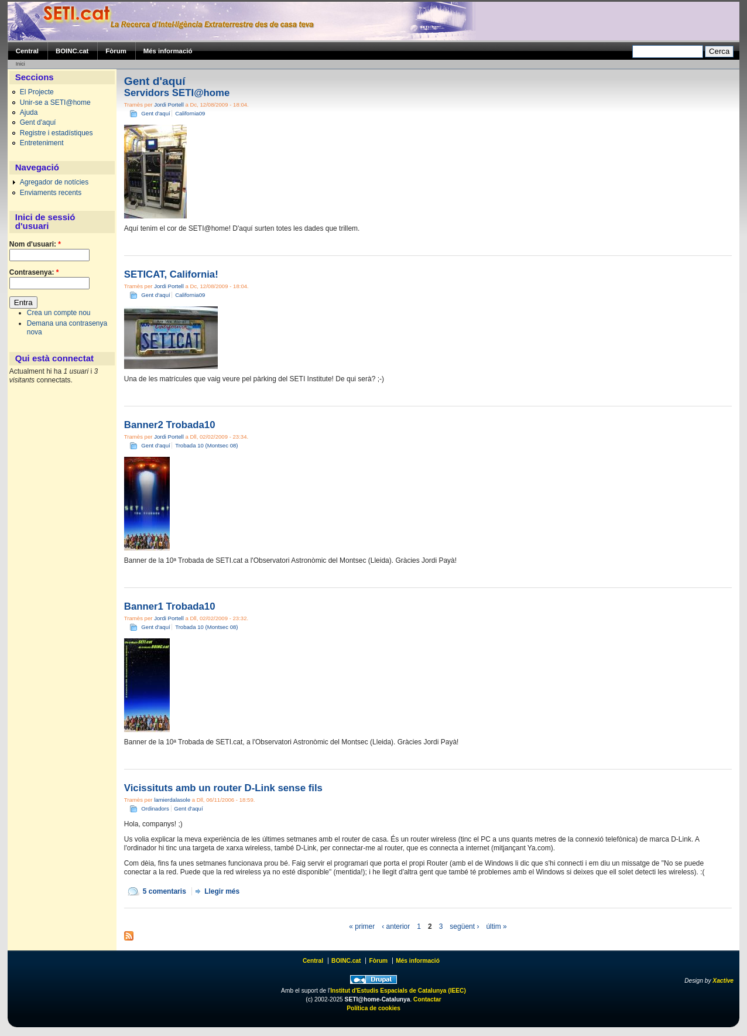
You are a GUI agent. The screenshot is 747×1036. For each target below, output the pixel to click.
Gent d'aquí (38, 122)
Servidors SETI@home (177, 92)
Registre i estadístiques (56, 133)
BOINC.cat (72, 50)
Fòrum (115, 50)
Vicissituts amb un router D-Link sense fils (223, 788)
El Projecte (37, 92)
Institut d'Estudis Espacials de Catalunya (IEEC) (398, 990)
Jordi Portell (169, 104)
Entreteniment (42, 143)
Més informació (168, 50)
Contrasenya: (34, 272)
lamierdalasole (172, 799)
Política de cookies (373, 1008)
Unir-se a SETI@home (55, 102)
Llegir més (221, 891)
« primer (362, 926)
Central (27, 50)
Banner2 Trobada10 (169, 424)
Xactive (723, 980)
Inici (20, 64)
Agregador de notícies (54, 182)
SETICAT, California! (171, 274)
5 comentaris (164, 891)
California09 (190, 113)
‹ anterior (396, 926)
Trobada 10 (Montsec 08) (206, 445)
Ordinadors (155, 808)
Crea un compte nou (59, 313)
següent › (464, 926)
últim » (496, 926)
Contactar (427, 999)
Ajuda (29, 112)
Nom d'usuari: (35, 244)
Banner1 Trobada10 (169, 606)
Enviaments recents (50, 193)
